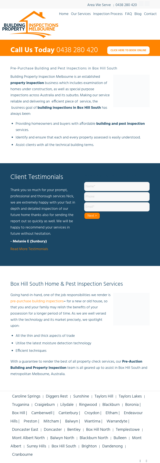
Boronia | (133, 404)
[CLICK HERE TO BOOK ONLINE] (128, 50)
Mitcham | (53, 421)
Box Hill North (98, 429)
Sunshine (81, 396)
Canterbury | (70, 413)
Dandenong (112, 446)
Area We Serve (99, 5)
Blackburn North (94, 438)
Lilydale (67, 404)
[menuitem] (64, 14)
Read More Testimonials (29, 249)
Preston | (32, 421)
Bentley (74, 429)
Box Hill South (64, 446)
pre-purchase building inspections (37, 301)
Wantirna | (93, 421)
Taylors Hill (104, 396)
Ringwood (88, 404)
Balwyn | (73, 421)
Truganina (20, 404)
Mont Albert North (28, 438)
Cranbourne (22, 454)
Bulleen (120, 438)
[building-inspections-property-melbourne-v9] (30, 24)
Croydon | (93, 413)
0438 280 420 (126, 4)
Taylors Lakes (130, 396)
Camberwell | (43, 413)
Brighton (89, 446)
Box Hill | (20, 413)
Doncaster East (25, 429)
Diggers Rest (57, 396)
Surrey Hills (36, 446)
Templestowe (128, 429)
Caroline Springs (26, 396)
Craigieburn (45, 404)
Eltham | (113, 413)
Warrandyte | (118, 421)
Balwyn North (62, 438)
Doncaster (53, 429)
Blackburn (111, 404)
